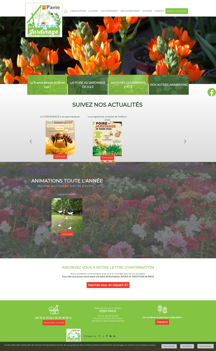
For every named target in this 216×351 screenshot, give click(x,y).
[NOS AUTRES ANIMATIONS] (169, 85)
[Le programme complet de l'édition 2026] (107, 139)
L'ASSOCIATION (78, 11)
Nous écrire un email (54, 322)
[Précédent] (31, 141)
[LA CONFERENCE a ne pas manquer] (60, 138)
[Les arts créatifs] (67, 215)
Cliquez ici (162, 322)
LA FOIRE (93, 11)
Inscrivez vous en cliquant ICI (108, 285)
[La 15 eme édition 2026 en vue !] (47, 85)
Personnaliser (205, 346)
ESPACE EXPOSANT (177, 11)
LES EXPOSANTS (109, 11)
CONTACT (159, 11)
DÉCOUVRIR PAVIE (130, 11)
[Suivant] (185, 141)
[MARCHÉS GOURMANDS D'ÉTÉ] (128, 85)
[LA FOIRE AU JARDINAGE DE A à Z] (88, 85)
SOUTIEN (147, 11)
